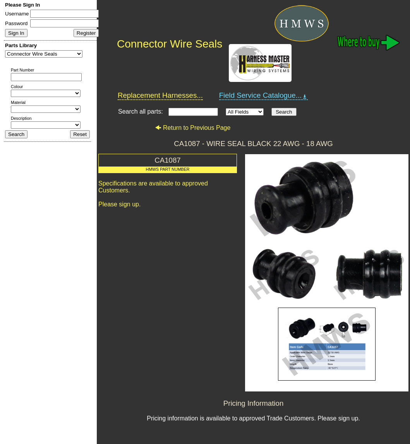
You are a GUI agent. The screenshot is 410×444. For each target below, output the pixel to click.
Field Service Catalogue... (263, 95)
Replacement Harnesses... (160, 95)
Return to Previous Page (192, 127)
